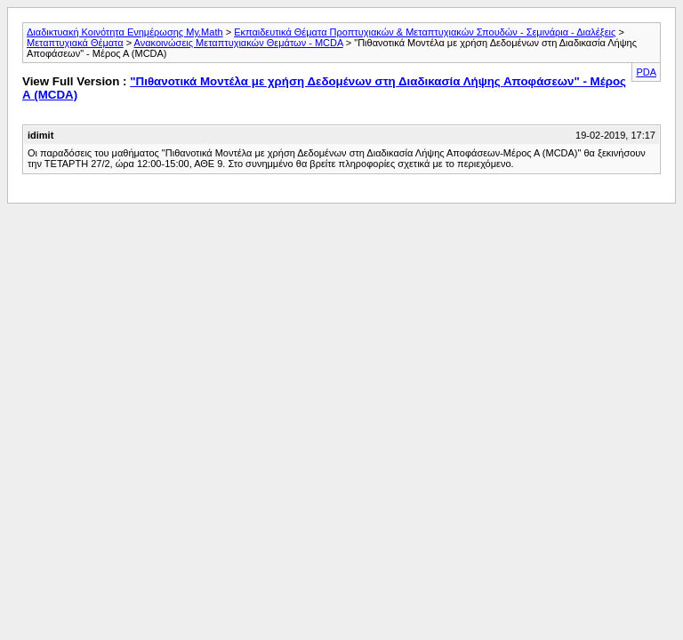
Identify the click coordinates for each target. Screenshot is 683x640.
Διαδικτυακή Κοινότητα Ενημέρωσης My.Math (125, 32)
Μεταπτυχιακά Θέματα (75, 42)
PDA (646, 72)
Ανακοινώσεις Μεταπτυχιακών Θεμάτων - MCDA (238, 42)
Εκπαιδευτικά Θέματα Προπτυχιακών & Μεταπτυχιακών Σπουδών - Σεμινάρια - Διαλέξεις (424, 32)
